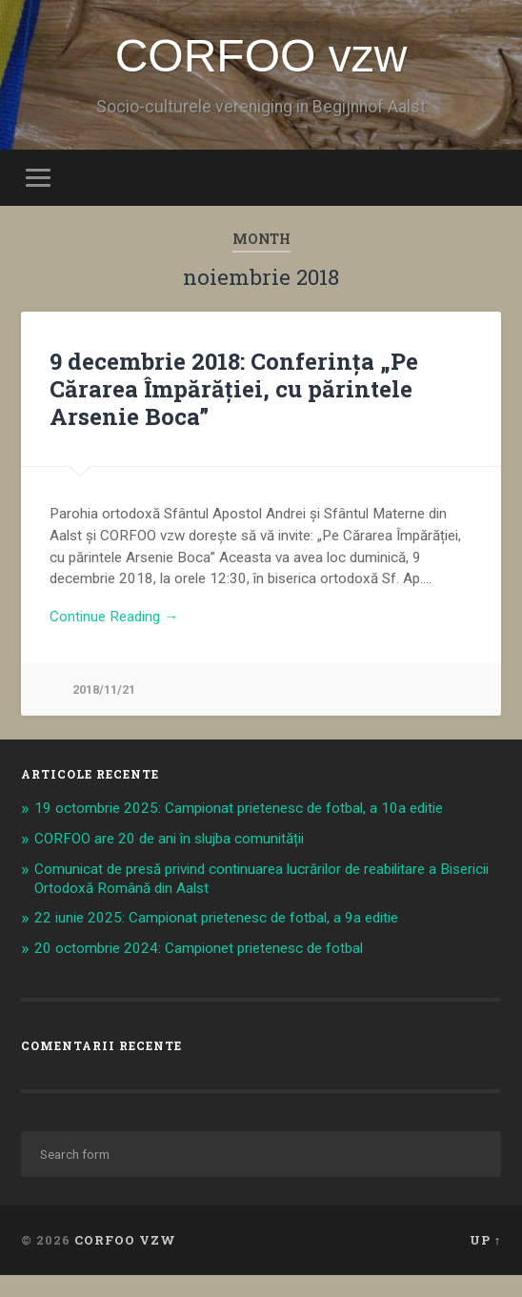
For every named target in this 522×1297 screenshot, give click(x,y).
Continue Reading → (114, 616)
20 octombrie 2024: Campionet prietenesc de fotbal (198, 948)
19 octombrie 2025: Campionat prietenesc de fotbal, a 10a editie (238, 808)
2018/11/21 (103, 689)
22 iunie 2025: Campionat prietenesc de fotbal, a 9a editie (216, 917)
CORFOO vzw (261, 55)
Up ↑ (485, 1239)
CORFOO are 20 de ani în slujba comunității (169, 838)
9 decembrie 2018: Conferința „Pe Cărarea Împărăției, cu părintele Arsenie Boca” (234, 389)
